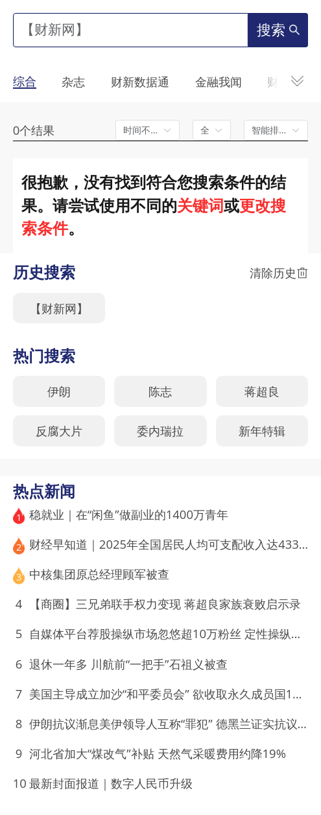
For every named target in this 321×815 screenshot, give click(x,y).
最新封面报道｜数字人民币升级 (111, 783)
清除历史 (279, 273)
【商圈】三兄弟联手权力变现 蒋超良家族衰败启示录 (165, 603)
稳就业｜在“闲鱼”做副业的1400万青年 (128, 514)
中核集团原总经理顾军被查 (99, 574)
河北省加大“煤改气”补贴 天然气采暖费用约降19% (157, 753)
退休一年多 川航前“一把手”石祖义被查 (128, 664)
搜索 (278, 30)
